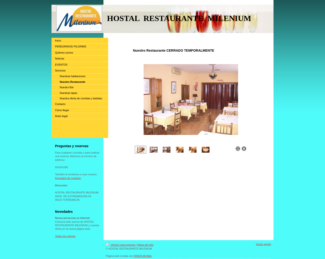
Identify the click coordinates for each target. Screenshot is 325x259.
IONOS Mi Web (143, 256)
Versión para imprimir (121, 244)
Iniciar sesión (263, 244)
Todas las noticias (65, 236)
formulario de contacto (68, 178)
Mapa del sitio (145, 244)
